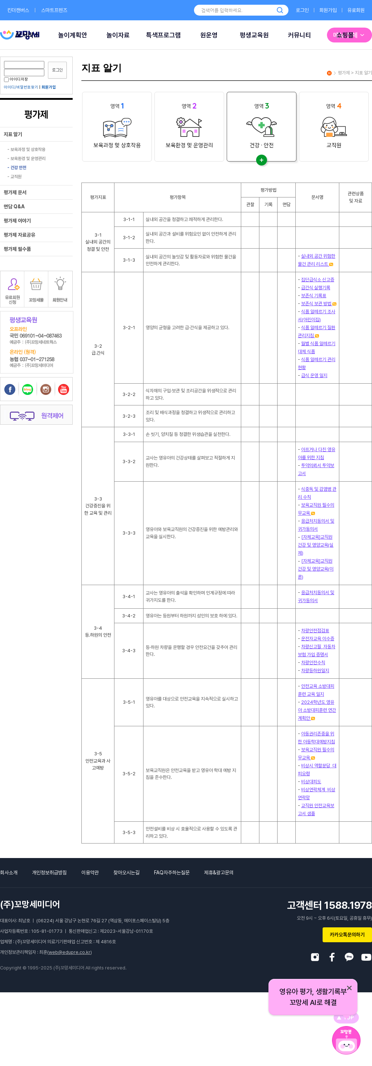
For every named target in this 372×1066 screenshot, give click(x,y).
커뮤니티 (299, 35)
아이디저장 (16, 79)
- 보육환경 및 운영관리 (26, 158)
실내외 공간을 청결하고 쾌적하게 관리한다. (184, 219)
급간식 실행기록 (315, 287)
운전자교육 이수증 (317, 638)
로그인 (302, 10)
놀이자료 (118, 35)
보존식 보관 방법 (318, 303)
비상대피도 (311, 781)
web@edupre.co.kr (69, 952)
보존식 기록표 (313, 295)
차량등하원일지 (315, 670)
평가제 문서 (15, 192)
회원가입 (328, 10)
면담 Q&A (14, 206)
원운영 (209, 35)
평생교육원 (254, 35)
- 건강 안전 (16, 167)
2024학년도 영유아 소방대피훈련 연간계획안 (317, 710)
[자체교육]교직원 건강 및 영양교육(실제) (315, 545)
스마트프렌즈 (54, 10)
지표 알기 (13, 134)
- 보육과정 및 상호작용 (26, 149)
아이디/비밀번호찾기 (21, 87)
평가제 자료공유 (19, 235)
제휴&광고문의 (219, 872)
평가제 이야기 (17, 221)
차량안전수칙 (313, 662)
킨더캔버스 (18, 10)
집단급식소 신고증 (317, 279)
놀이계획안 (72, 35)
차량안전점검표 (315, 630)
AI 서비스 (27, 35)
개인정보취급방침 (49, 872)
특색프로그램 (163, 35)
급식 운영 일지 (314, 375)
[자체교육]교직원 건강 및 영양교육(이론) (315, 569)
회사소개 (8, 872)
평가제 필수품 (17, 249)
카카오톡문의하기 (347, 935)
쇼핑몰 (345, 35)
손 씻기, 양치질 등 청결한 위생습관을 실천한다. (188, 434)
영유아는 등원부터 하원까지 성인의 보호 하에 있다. (191, 615)
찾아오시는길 (126, 872)
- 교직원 (14, 176)
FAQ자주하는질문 (172, 872)
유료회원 (356, 10)
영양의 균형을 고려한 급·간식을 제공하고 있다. (187, 327)
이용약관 (90, 872)
